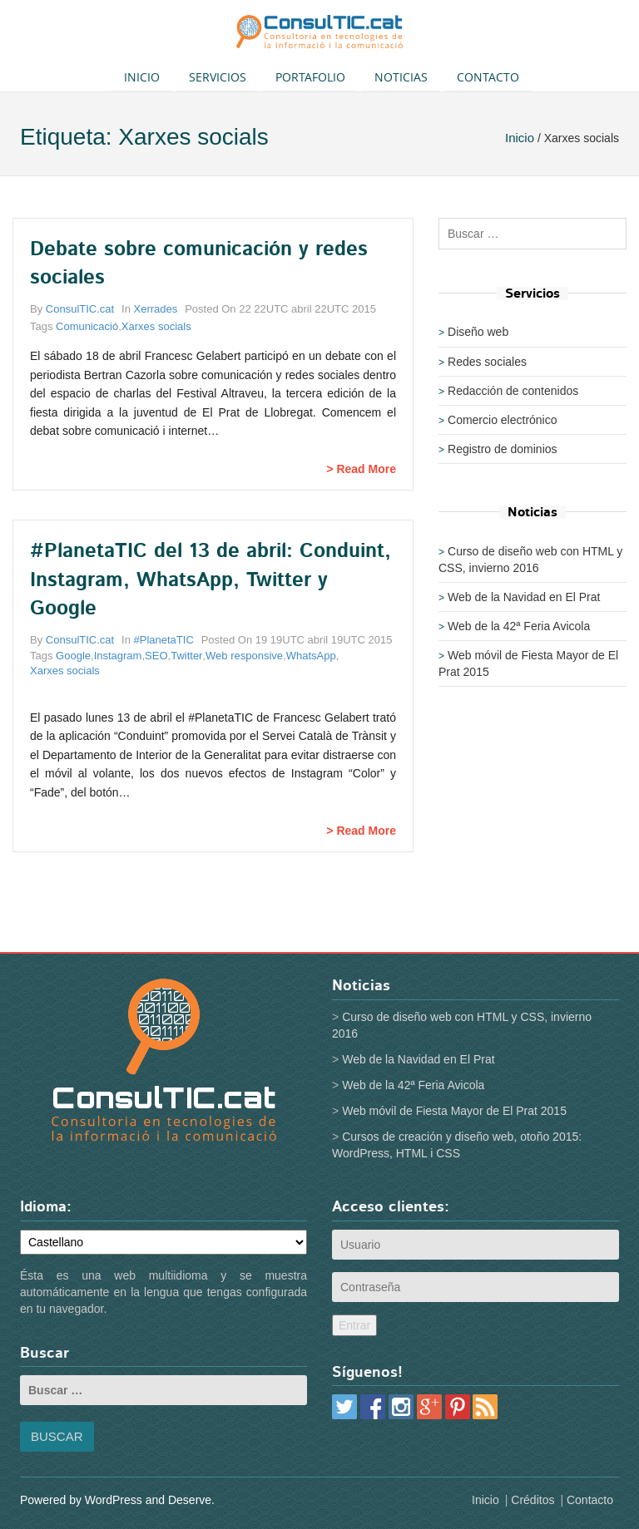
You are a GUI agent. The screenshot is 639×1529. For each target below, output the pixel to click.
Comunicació (87, 326)
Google (73, 655)
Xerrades (156, 309)
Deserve (189, 1500)
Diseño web (478, 331)
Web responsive (244, 655)
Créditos (532, 1500)
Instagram (118, 655)
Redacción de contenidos (513, 390)
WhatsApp (311, 655)
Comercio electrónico (502, 420)
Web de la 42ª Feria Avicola (519, 626)
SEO (156, 655)
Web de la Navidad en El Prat (524, 597)
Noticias (401, 77)
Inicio (142, 77)
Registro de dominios (502, 449)
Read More (366, 469)
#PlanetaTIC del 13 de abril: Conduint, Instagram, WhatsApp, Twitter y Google (210, 580)
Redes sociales (487, 361)
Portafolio (310, 77)
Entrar (354, 1325)
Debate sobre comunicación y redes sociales (199, 263)
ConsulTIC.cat (80, 309)
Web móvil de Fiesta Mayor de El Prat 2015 (454, 1110)
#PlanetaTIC (164, 640)
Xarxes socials (156, 326)
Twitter (186, 655)
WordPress (113, 1500)
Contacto (488, 77)
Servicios (217, 77)
